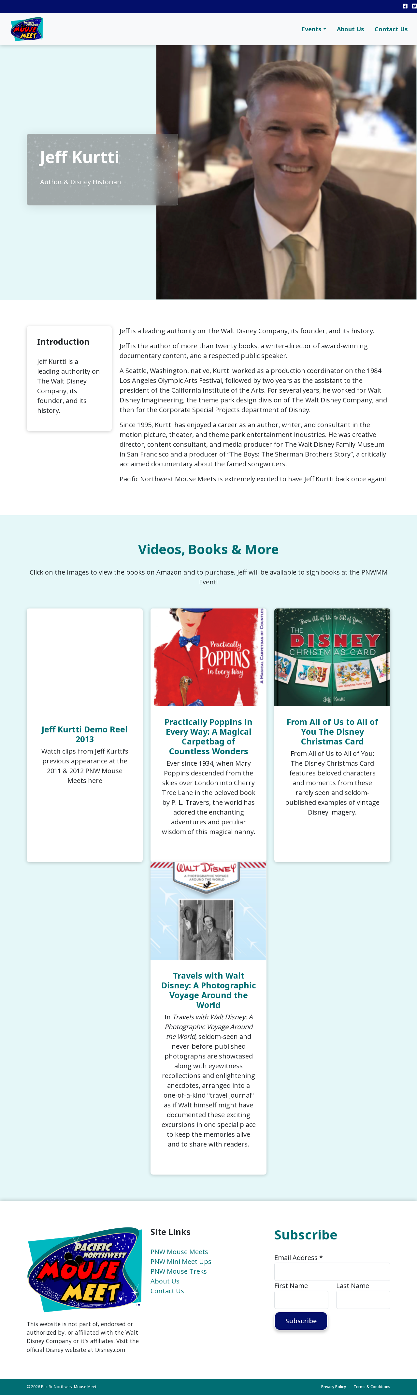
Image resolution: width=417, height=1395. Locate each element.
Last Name (352, 1285)
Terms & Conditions (371, 1386)
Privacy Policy (333, 1386)
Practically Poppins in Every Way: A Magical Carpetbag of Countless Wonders (208, 736)
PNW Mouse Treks (179, 1271)
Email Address (298, 1257)
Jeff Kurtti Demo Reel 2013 (85, 734)
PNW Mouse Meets (179, 1251)
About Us (350, 29)
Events (311, 29)
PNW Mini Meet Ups (181, 1261)
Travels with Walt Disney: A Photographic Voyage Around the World (208, 990)
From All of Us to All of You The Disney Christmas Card (332, 731)
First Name (291, 1285)
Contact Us (391, 29)
